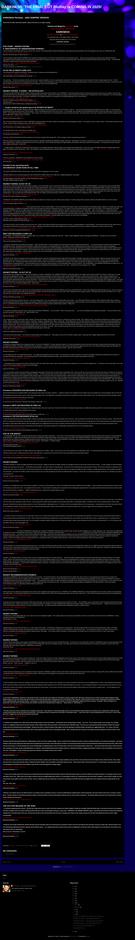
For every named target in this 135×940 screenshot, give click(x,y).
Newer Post (6, 862)
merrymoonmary (74, 936)
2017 (73, 900)
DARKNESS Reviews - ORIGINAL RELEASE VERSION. (88, 921)
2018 (73, 898)
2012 (73, 902)
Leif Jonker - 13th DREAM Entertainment (24, 886)
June (75, 912)
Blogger (88, 936)
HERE (30, 54)
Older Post (119, 862)
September (77, 907)
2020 (73, 893)
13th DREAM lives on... (79, 928)
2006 (73, 931)
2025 (73, 886)
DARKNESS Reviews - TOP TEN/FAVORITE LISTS (87, 923)
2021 (73, 891)
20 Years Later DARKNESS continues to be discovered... (88, 916)
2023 (73, 888)
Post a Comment (9, 854)
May (75, 914)
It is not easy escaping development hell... (84, 925)
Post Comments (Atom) (66, 866)
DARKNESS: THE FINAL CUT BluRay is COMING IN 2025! (51, 7)
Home (63, 862)
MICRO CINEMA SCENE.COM (35, 66)
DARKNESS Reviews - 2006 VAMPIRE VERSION (86, 918)
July (75, 909)
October (76, 904)
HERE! (16, 542)
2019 (73, 895)
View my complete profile (17, 890)
